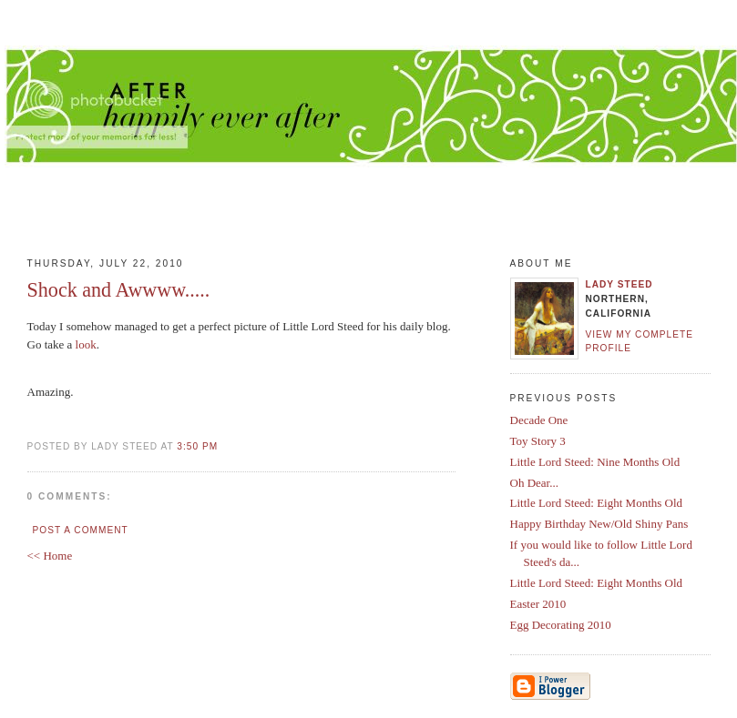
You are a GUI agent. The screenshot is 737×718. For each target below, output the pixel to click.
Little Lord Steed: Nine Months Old (595, 462)
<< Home (50, 555)
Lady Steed (619, 284)
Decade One (539, 420)
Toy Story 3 (538, 441)
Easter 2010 (538, 604)
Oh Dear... (534, 483)
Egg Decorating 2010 (560, 625)
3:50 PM (197, 446)
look (86, 344)
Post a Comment (80, 530)
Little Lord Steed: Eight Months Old (596, 503)
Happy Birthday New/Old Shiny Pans (599, 524)
